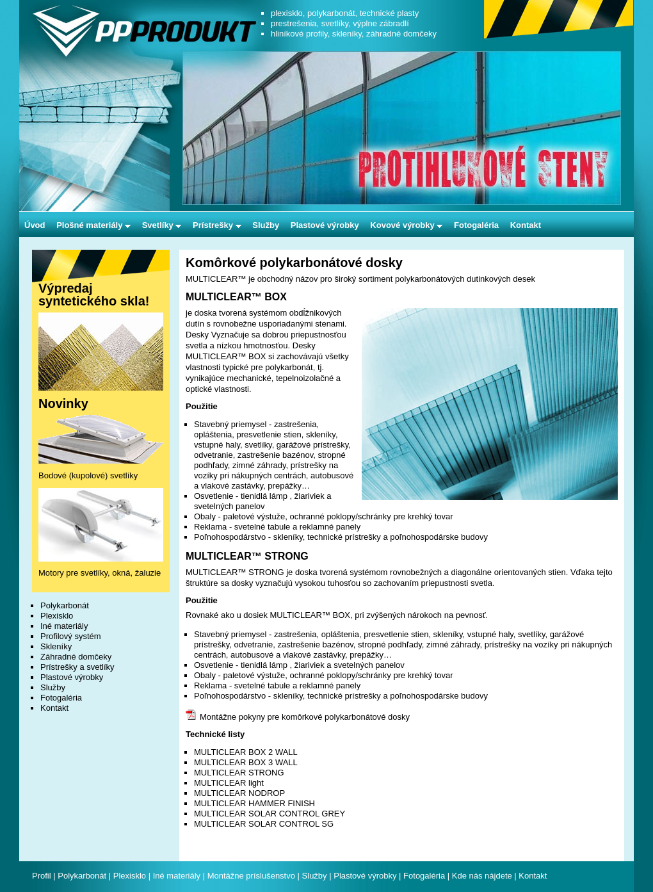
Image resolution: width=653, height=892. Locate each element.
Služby (265, 225)
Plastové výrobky (325, 225)
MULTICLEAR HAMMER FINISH (254, 803)
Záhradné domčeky (75, 656)
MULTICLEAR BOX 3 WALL (246, 762)
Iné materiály (64, 626)
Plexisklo (56, 615)
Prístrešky (217, 225)
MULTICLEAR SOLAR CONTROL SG (264, 824)
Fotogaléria (476, 225)
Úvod (34, 225)
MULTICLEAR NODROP (239, 793)
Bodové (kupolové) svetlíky (88, 475)
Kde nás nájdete (483, 875)
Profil (41, 875)
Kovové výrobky (406, 225)
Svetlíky (162, 225)
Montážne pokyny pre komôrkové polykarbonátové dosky (298, 717)
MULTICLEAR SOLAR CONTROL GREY (269, 813)
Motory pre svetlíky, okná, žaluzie (99, 573)
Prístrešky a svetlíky (77, 667)
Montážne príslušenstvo (251, 875)
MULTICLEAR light (229, 783)
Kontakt (525, 225)
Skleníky (56, 646)
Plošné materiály (93, 225)
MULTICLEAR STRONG (239, 772)
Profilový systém (70, 636)
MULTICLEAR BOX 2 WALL (246, 752)
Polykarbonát (64, 605)
